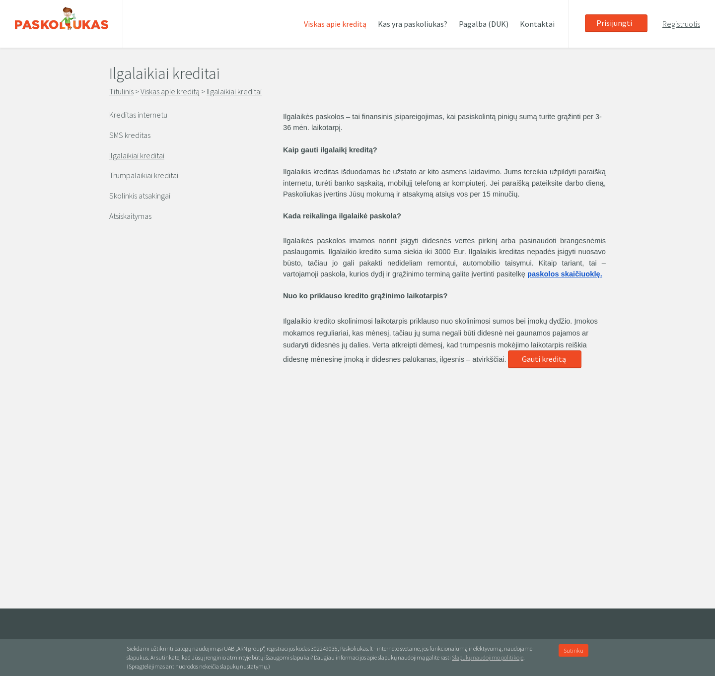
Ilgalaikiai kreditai (234, 91)
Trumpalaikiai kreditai (143, 175)
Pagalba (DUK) (483, 24)
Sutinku (573, 650)
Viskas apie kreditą (335, 24)
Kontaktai (537, 24)
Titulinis (121, 91)
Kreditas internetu (138, 115)
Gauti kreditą (544, 359)
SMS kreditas (129, 135)
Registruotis (681, 24)
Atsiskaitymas (130, 216)
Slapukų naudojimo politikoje (487, 657)
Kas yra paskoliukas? (412, 24)
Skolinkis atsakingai (139, 196)
